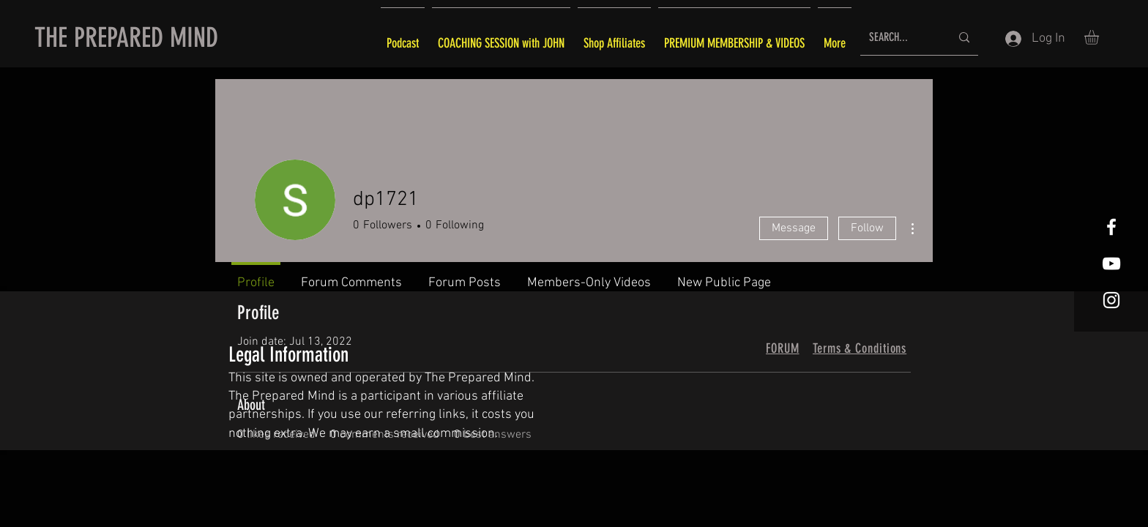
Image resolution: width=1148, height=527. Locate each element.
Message (794, 228)
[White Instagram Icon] (1111, 300)
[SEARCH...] (898, 37)
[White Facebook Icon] (1111, 227)
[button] (1100, 37)
